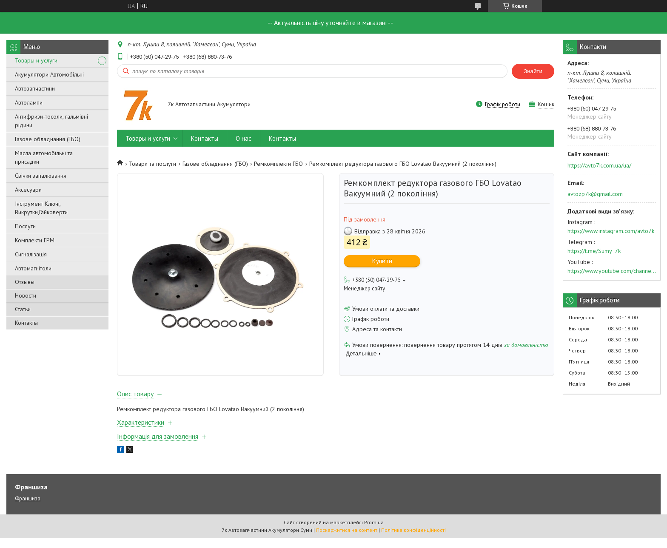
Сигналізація (31, 254)
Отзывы (24, 282)
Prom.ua (374, 532)
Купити (382, 261)
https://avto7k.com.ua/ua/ (599, 165)
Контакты (26, 323)
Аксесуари (28, 189)
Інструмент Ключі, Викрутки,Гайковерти (41, 208)
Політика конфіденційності (413, 540)
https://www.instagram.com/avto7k (610, 231)
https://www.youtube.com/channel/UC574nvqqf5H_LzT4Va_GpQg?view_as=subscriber (611, 271)
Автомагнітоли (33, 268)
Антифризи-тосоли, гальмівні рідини (51, 121)
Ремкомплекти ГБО (278, 164)
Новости (25, 295)
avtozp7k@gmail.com (595, 194)
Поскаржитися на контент (346, 540)
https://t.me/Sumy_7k (594, 251)
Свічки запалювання (40, 175)
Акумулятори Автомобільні (49, 74)
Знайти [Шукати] (533, 71)
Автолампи (29, 102)
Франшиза (27, 508)
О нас (243, 138)
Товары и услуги (36, 60)
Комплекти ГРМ (34, 240)
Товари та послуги (152, 164)
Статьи (23, 309)
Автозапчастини (35, 88)
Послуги (25, 226)
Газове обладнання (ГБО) (47, 139)
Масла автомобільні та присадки (44, 157)
